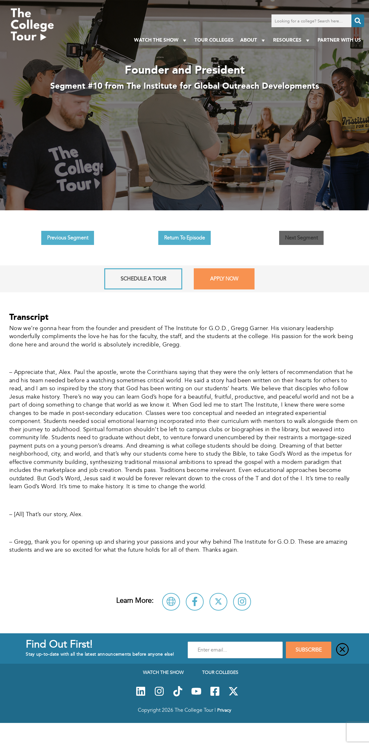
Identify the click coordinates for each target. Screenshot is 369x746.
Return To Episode (184, 238)
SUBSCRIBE (308, 650)
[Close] (342, 650)
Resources (292, 40)
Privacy (224, 710)
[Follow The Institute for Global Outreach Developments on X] (218, 602)
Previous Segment (67, 238)
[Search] (357, 20)
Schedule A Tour (143, 279)
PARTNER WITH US (339, 40)
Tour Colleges (214, 40)
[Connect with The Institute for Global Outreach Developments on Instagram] (242, 602)
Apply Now (224, 279)
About (253, 40)
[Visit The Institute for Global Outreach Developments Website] (171, 602)
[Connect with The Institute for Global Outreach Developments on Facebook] (195, 602)
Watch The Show (161, 40)
